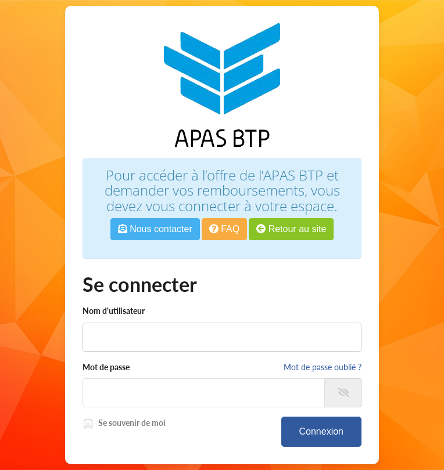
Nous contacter (155, 229)
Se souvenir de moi (130, 423)
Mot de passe (106, 367)
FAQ (224, 229)
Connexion (321, 431)
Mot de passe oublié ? (322, 367)
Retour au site (291, 229)
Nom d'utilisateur (114, 311)
